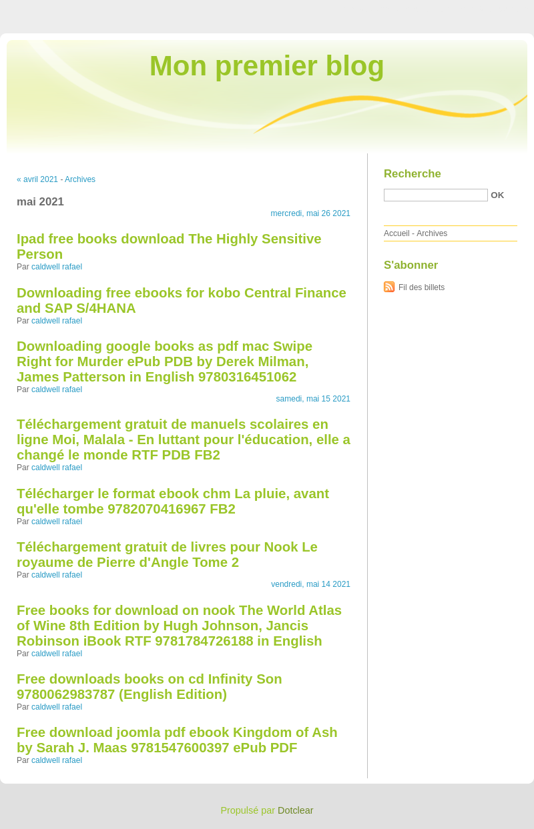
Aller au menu (429, 9)
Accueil (397, 233)
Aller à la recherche (495, 9)
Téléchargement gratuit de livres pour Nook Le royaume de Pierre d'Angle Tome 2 (167, 555)
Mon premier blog (267, 65)
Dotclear (296, 810)
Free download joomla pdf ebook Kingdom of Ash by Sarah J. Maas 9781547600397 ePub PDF (177, 740)
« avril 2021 (37, 179)
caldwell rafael (56, 266)
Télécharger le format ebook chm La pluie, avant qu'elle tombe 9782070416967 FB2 (173, 501)
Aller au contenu (370, 9)
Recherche (412, 173)
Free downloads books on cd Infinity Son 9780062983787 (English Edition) (149, 687)
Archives (80, 179)
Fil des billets (421, 287)
